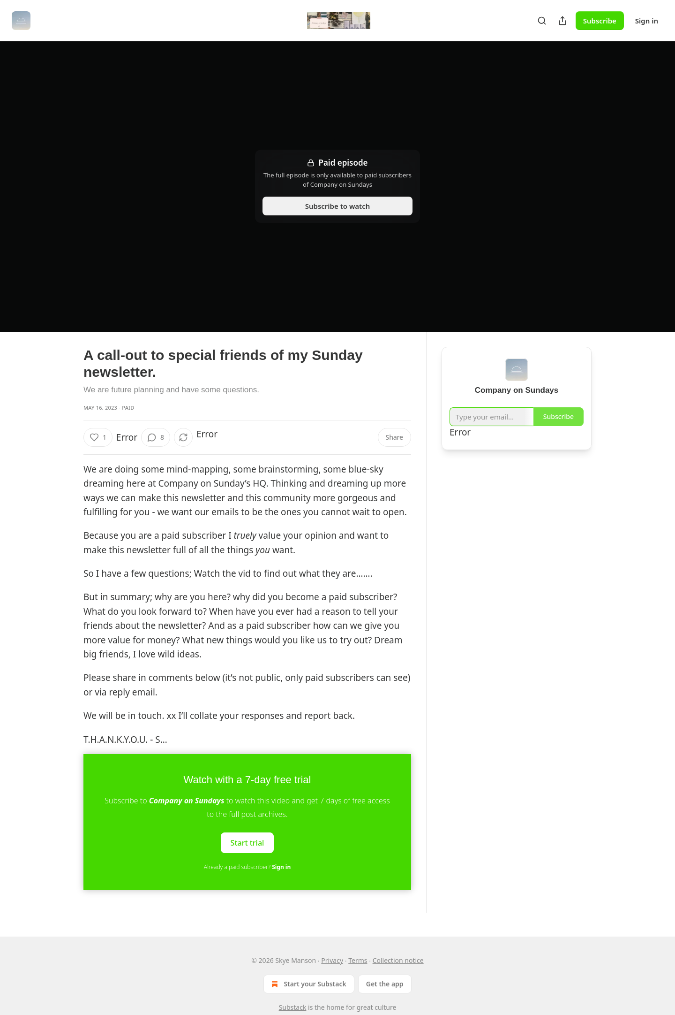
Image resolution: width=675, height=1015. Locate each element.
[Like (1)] (97, 437)
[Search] (541, 20)
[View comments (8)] (155, 437)
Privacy (332, 960)
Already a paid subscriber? (247, 867)
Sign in (646, 20)
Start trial (247, 843)
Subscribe (599, 20)
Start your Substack (308, 984)
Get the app (385, 983)
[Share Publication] (562, 20)
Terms (357, 960)
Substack (293, 1007)
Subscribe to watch (337, 206)
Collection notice (398, 960)
